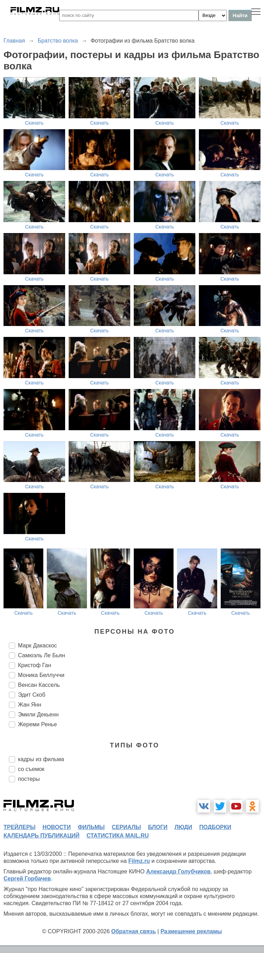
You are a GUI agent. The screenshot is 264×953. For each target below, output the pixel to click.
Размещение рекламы (191, 931)
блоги (157, 827)
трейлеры (20, 827)
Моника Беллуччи (41, 675)
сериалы (126, 827)
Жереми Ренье (37, 724)
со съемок (31, 769)
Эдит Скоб (31, 695)
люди (183, 827)
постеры (29, 779)
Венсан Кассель (39, 685)
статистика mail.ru (118, 836)
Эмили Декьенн (38, 714)
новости (57, 827)
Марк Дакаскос (37, 645)
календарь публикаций (42, 836)
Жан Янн (29, 705)
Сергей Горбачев (27, 879)
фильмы (91, 827)
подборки (215, 827)
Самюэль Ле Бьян (41, 655)
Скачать (34, 123)
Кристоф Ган (34, 665)
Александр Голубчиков (178, 871)
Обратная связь (133, 931)
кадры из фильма (41, 759)
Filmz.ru (139, 861)
